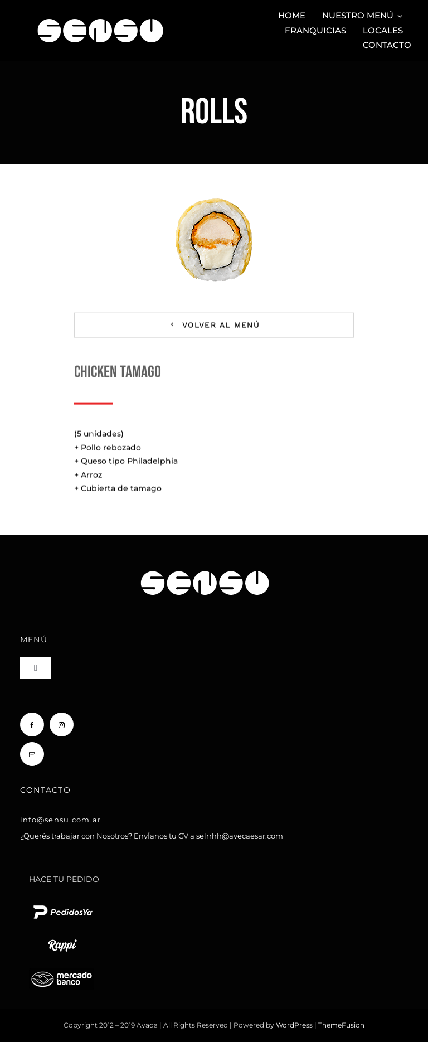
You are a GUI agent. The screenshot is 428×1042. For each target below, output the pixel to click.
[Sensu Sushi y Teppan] (100, 13)
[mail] (32, 754)
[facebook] (32, 724)
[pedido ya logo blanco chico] (62, 905)
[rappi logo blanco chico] (62, 938)
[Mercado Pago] (61, 972)
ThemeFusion (341, 1025)
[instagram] (62, 724)
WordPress (295, 1025)
